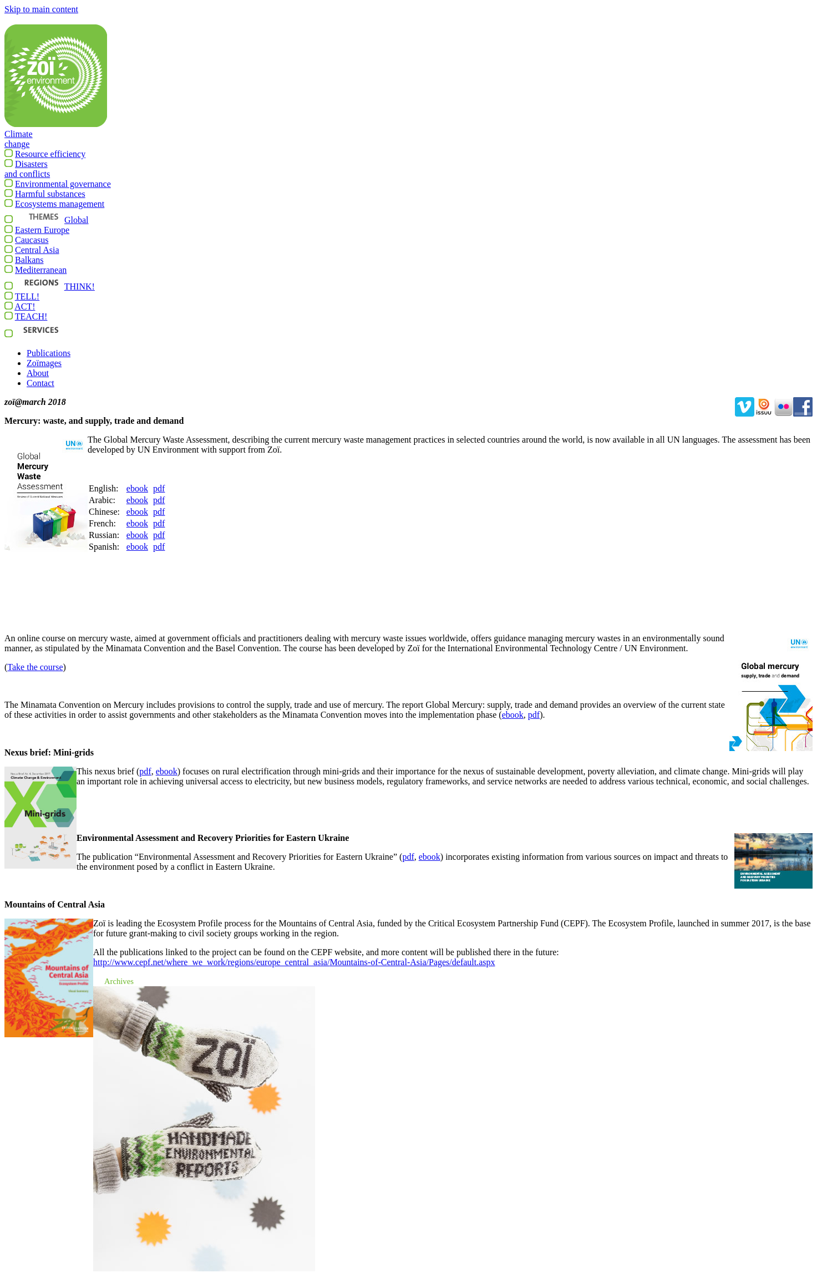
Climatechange (18, 143)
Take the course (35, 667)
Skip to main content (41, 9)
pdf (159, 488)
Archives (119, 981)
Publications (48, 353)
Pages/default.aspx (294, 962)
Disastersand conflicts (27, 173)
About (38, 373)
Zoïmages (44, 363)
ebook (137, 488)
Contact (40, 383)
